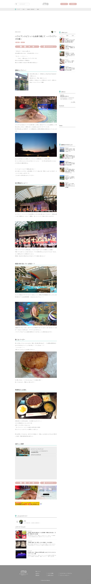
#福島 (17, 42)
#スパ (23, 42)
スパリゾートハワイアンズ (36, 454)
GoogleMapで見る (34, 452)
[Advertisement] (45, 19)
